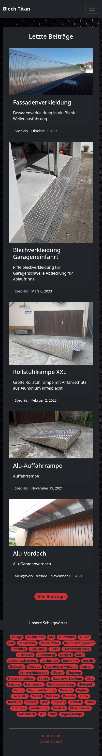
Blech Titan (16, 8)
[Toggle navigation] (92, 9)
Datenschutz (51, 741)
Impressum (51, 735)
